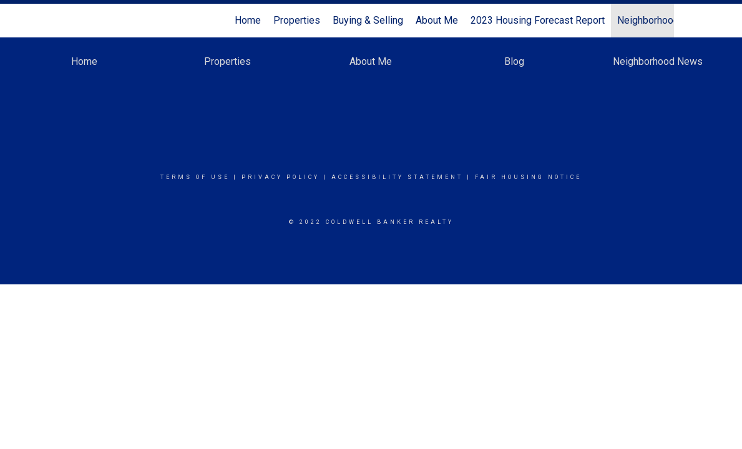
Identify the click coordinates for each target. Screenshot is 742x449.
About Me (437, 20)
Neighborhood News (662, 20)
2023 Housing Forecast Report (538, 20)
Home (248, 20)
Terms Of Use (195, 177)
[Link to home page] (75, 20)
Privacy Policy (281, 177)
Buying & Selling (368, 20)
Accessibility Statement (397, 177)
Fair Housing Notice (528, 177)
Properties (296, 20)
